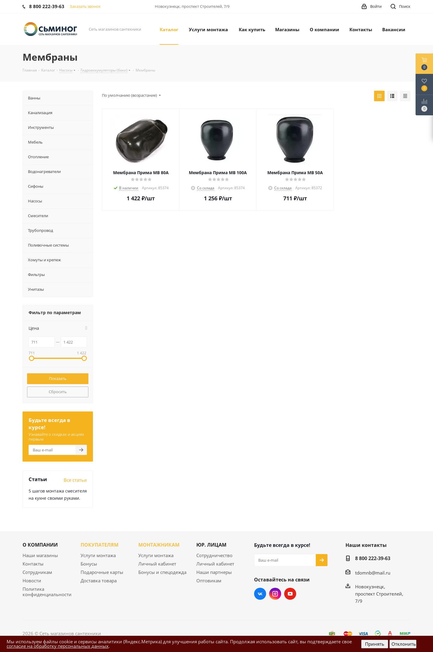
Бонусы (89, 564)
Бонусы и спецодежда (162, 572)
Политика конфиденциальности (47, 591)
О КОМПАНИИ (40, 544)
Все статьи (75, 480)
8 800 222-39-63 (372, 558)
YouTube (290, 594)
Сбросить (58, 391)
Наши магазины (40, 555)
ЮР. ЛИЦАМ (211, 544)
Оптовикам (208, 581)
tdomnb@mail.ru (372, 573)
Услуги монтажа (98, 555)
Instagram (275, 594)
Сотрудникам (37, 572)
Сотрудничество (214, 555)
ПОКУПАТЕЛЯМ (99, 544)
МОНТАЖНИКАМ (159, 544)
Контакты (33, 564)
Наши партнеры (214, 572)
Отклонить (404, 644)
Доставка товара (99, 581)
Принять (374, 644)
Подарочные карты (102, 572)
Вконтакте (260, 594)
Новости (32, 581)
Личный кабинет (157, 564)
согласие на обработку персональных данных (58, 646)
